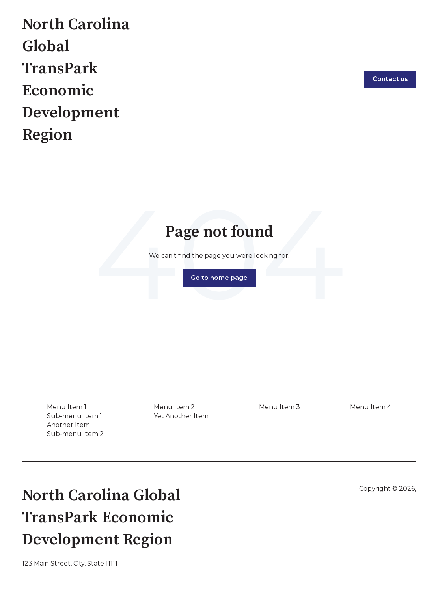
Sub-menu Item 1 (74, 416)
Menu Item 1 (66, 407)
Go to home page (219, 277)
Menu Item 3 (279, 407)
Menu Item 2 (174, 407)
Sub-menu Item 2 (75, 434)
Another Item (68, 424)
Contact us (390, 79)
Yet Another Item (181, 416)
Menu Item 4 (370, 407)
